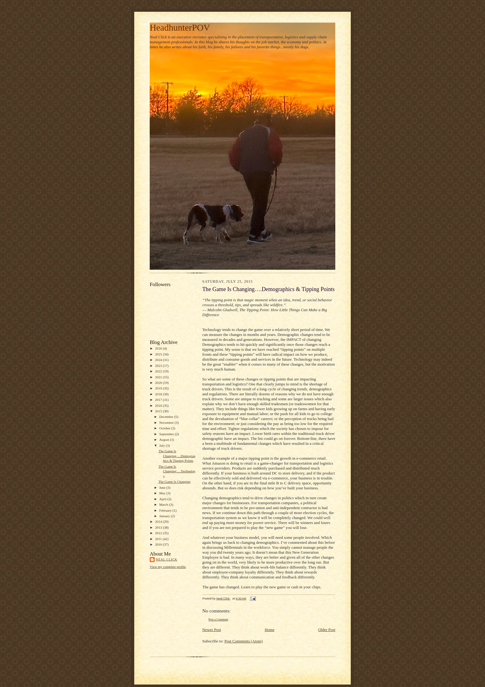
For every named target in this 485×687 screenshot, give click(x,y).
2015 (159, 411)
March (164, 504)
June (162, 487)
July (162, 445)
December (166, 417)
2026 (159, 348)
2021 (159, 377)
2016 (159, 405)
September (167, 434)
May (162, 493)
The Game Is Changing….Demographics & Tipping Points (176, 455)
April (163, 499)
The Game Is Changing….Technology (176, 471)
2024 (159, 360)
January (165, 516)
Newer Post (211, 629)
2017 (159, 399)
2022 (159, 371)
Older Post (326, 629)
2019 (159, 388)
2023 (159, 365)
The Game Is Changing (174, 481)
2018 (159, 394)
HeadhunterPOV (180, 27)
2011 (159, 539)
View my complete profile (168, 567)
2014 (159, 521)
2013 (159, 527)
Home (270, 629)
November (167, 422)
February (166, 510)
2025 (159, 354)
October (165, 428)
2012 (159, 533)
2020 (159, 382)
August (164, 439)
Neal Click (166, 559)
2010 (159, 544)
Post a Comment (218, 619)
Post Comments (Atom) (244, 641)
